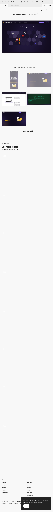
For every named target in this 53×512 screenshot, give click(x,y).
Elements (4, 487)
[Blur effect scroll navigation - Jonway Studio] (26, 326)
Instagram (10, 503)
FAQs (28, 490)
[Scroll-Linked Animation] (14, 99)
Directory (4, 490)
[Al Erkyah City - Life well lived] (26, 441)
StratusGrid (36, 14)
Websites (4, 482)
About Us (29, 492)
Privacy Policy (20, 501)
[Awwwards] (5, 5)
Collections (4, 485)
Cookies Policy (5, 501)
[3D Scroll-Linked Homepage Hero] (14, 119)
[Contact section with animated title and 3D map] (26, 249)
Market (29, 487)
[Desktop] (39, 80)
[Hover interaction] (26, 172)
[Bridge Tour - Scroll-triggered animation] (26, 210)
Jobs (28, 485)
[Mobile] (14, 80)
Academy (29, 482)
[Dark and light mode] (26, 402)
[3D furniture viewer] (26, 288)
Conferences (5, 492)
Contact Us (30, 495)
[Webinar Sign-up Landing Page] (39, 99)
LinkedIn (16, 503)
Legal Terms (13, 501)
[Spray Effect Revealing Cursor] (26, 364)
